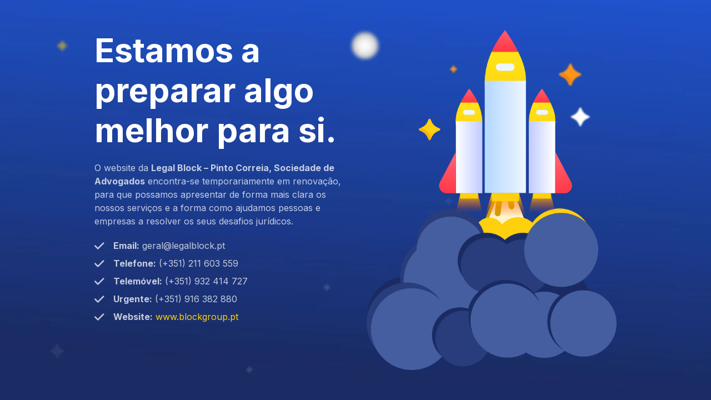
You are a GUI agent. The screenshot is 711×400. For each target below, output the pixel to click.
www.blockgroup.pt (197, 316)
